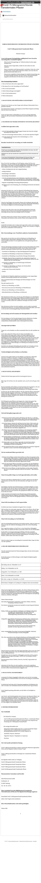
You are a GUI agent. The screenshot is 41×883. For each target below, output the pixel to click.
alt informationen (6, 11)
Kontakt (34, 841)
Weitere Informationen (26, 2)
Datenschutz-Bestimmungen (25, 841)
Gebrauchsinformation (9, 15)
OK (33, 2)
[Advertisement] (18, 32)
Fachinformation (7, 19)
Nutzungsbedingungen (13, 841)
